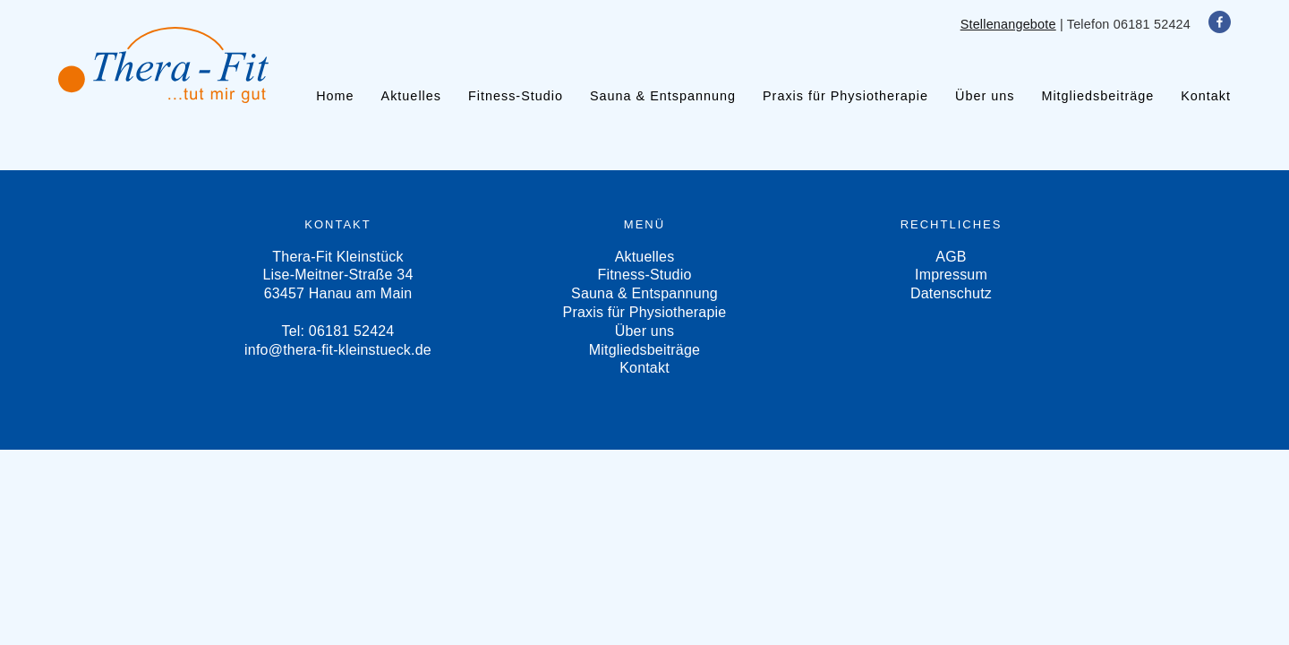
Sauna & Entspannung (663, 96)
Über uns (984, 96)
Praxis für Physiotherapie (845, 96)
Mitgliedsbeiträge (1097, 96)
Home (335, 96)
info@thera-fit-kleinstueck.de (337, 349)
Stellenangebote (1008, 24)
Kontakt (1206, 96)
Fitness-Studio (515, 96)
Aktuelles (411, 96)
